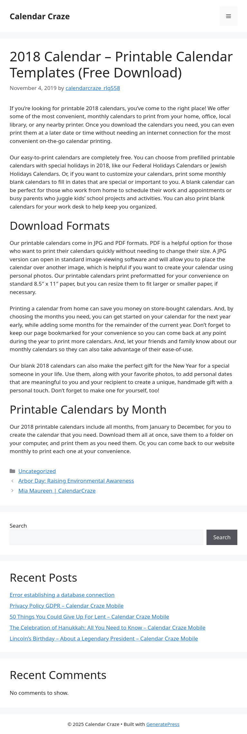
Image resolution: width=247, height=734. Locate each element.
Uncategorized (37, 471)
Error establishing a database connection (62, 594)
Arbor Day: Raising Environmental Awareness (76, 480)
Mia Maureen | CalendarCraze (57, 490)
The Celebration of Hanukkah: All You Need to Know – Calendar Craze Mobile (108, 627)
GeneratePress (162, 724)
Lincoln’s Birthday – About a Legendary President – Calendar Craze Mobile (104, 638)
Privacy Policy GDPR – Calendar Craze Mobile (67, 605)
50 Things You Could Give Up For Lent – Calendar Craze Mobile (89, 616)
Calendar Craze (40, 16)
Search (18, 525)
